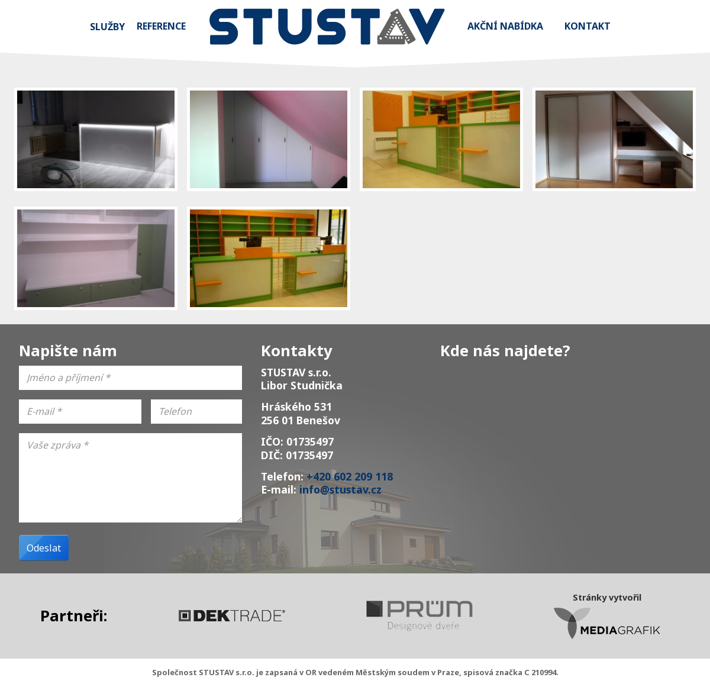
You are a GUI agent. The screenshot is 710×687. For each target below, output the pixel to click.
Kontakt (587, 26)
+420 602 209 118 (349, 476)
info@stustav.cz (340, 489)
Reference (161, 26)
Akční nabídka (505, 26)
